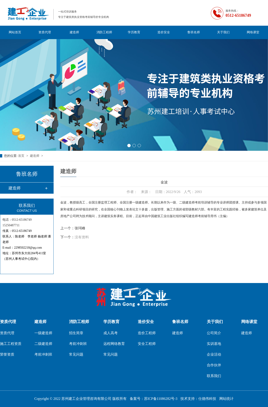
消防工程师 (104, 32)
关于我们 (223, 32)
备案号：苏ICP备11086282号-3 (154, 399)
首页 (21, 155)
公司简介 (214, 333)
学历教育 (134, 32)
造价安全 (163, 32)
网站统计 (226, 399)
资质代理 (44, 32)
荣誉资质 (7, 354)
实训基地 (214, 344)
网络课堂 (253, 32)
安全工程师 (147, 344)
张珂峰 (80, 228)
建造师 (74, 32)
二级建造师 (43, 344)
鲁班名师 (193, 32)
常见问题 (76, 354)
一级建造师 (43, 333)
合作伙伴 (214, 365)
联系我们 (214, 376)
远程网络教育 (114, 344)
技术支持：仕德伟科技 (198, 399)
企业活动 (214, 354)
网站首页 (15, 32)
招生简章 (76, 333)
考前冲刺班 (43, 354)
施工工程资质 (10, 344)
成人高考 (110, 333)
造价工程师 (147, 333)
